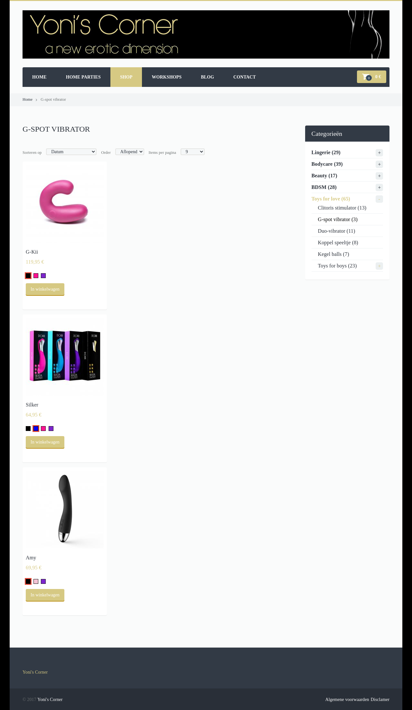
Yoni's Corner (35, 672)
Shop (126, 77)
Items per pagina (162, 152)
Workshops (167, 77)
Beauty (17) (324, 175)
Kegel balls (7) (333, 254)
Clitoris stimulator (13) (342, 207)
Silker (32, 404)
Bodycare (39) (327, 164)
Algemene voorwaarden (347, 699)
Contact (244, 77)
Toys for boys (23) (337, 265)
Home (39, 77)
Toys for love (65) (331, 198)
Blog (207, 77)
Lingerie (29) (326, 152)
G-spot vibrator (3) (338, 219)
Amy (31, 557)
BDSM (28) (324, 187)
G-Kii (32, 252)
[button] (371, 76)
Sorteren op (32, 152)
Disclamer (380, 699)
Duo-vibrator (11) (336, 231)
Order (106, 152)
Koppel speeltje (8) (338, 242)
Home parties (83, 77)
